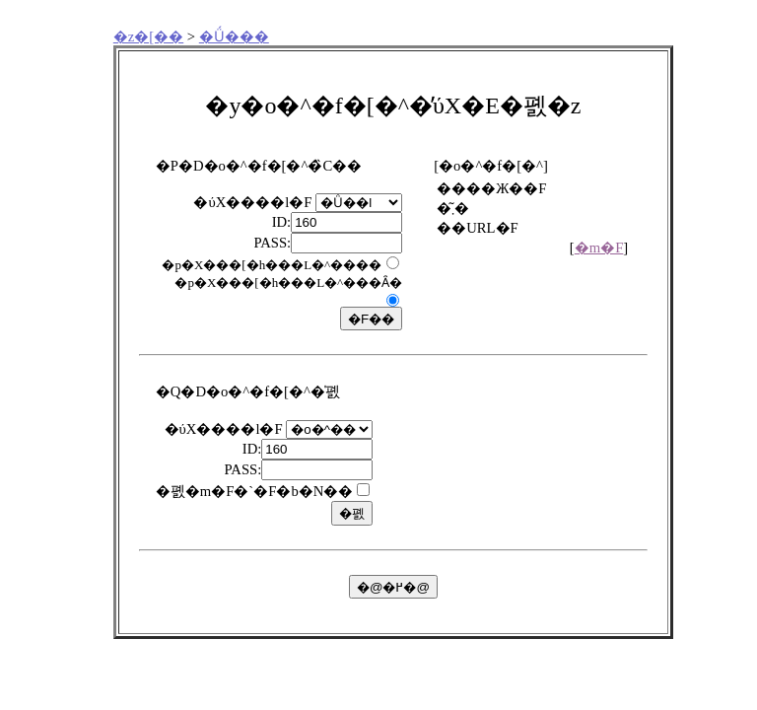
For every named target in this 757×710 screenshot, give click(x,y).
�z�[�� (148, 36)
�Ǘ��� (234, 36)
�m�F (599, 247)
